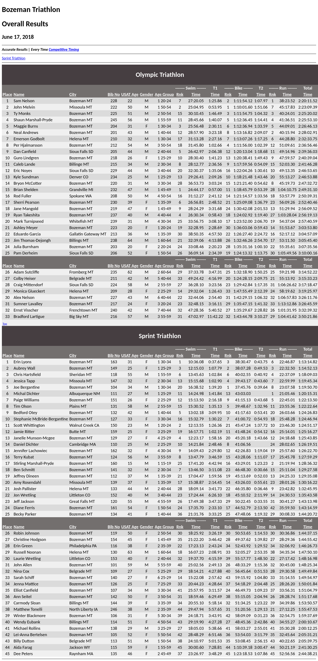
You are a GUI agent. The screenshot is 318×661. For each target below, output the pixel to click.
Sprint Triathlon (13, 58)
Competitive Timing (64, 49)
